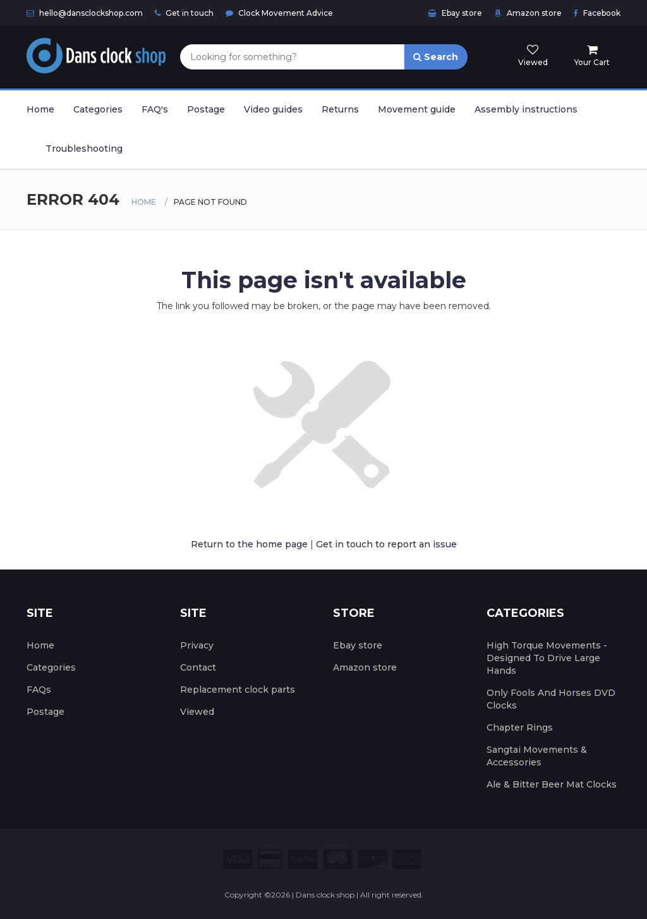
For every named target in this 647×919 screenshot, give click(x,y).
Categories (98, 109)
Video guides (273, 109)
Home (40, 109)
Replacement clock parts (237, 689)
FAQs (39, 689)
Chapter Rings (520, 727)
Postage (206, 109)
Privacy (197, 645)
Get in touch (184, 13)
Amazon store (528, 13)
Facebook (597, 13)
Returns (340, 109)
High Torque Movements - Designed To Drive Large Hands (547, 658)
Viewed (197, 711)
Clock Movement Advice (279, 13)
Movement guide (417, 109)
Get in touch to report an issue (386, 544)
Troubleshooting (84, 148)
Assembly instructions (526, 109)
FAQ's (155, 109)
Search (435, 57)
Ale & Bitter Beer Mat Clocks (552, 784)
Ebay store (455, 13)
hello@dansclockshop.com (85, 13)
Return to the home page (249, 544)
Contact (198, 667)
